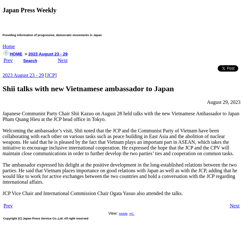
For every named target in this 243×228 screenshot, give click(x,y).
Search (30, 60)
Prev (8, 60)
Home (9, 46)
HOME (16, 54)
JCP (51, 75)
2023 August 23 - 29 (48, 54)
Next (63, 60)
